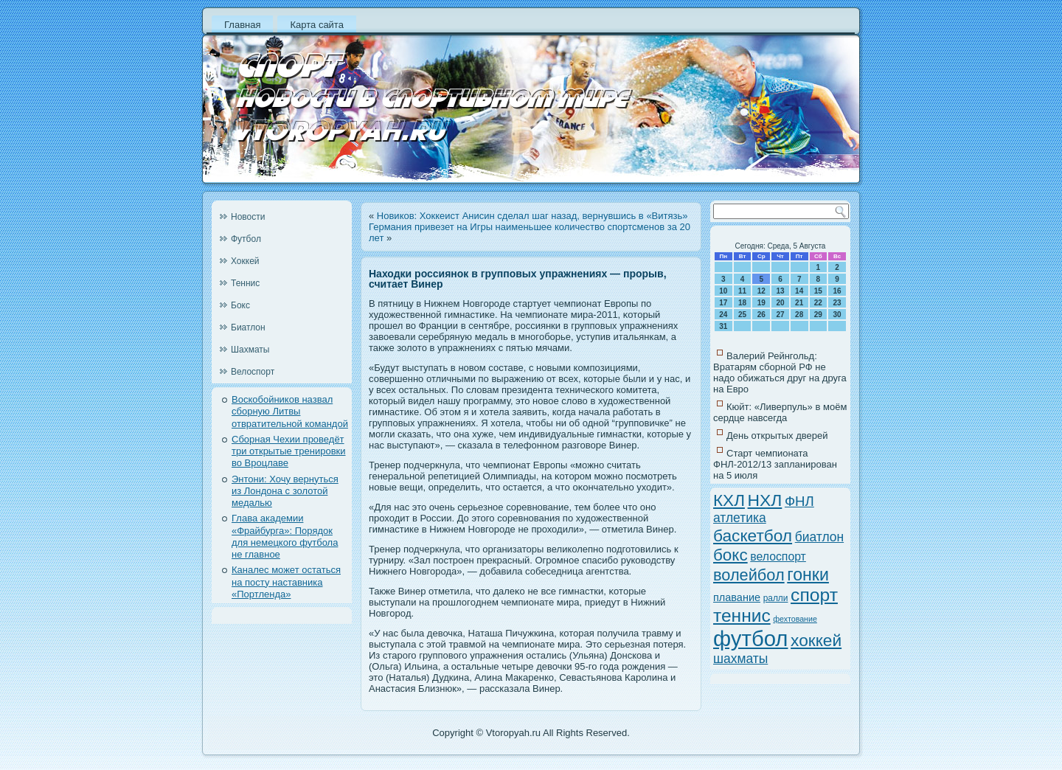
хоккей (816, 640)
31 (723, 326)
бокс (730, 555)
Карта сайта (316, 24)
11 (742, 291)
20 (780, 303)
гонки (808, 574)
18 (742, 303)
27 (780, 315)
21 (799, 303)
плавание (736, 597)
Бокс (240, 305)
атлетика (739, 517)
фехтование (795, 618)
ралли (775, 598)
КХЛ (729, 500)
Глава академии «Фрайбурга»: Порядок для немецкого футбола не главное (285, 536)
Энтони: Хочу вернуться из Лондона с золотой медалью (285, 491)
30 (837, 315)
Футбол (246, 239)
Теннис (245, 283)
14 (799, 291)
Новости (248, 217)
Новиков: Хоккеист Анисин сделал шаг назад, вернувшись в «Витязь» (532, 215)
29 (818, 315)
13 (780, 291)
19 (761, 303)
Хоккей (245, 261)
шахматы (740, 658)
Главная (242, 24)
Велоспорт (252, 372)
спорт (814, 595)
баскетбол (752, 535)
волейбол (749, 575)
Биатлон (248, 327)
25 (742, 315)
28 (799, 315)
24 (723, 315)
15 (818, 291)
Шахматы (250, 349)
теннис (742, 615)
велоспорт (778, 556)
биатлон (819, 537)
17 (723, 303)
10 (723, 291)
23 (837, 303)
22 (818, 303)
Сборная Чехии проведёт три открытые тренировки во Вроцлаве (289, 451)
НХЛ (765, 500)
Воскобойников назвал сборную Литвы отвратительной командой (290, 411)
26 (761, 315)
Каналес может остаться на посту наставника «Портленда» (286, 582)
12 (761, 291)
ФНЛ (799, 501)
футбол (750, 638)
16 (837, 291)
